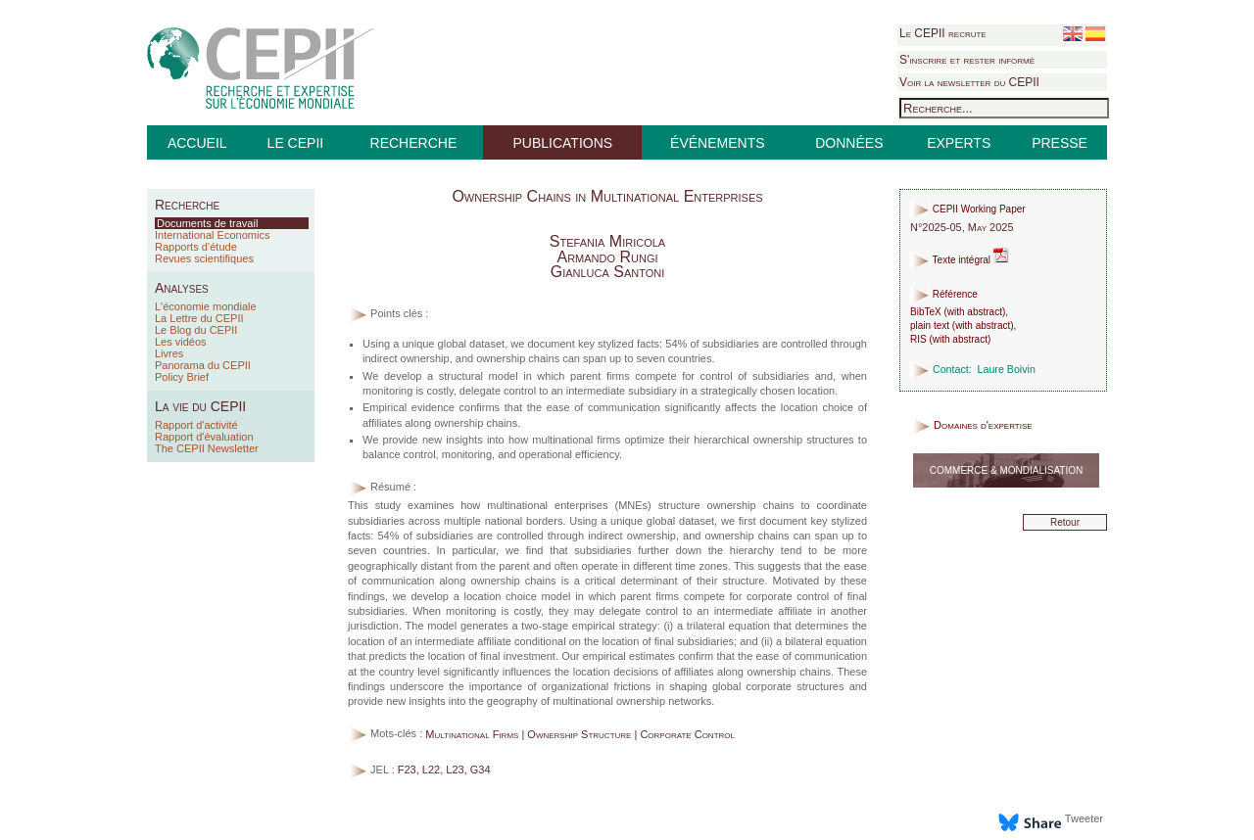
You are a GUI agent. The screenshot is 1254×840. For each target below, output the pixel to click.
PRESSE (1059, 143)
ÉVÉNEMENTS (717, 143)
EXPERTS (958, 143)
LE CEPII (295, 143)
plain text (929, 325)
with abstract (974, 311)
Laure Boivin (1007, 369)
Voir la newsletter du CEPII (969, 82)
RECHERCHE (414, 143)
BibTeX (925, 311)
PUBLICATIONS (562, 143)
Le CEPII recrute (943, 33)
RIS (918, 339)
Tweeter (1084, 818)
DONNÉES (849, 143)
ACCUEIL (197, 143)
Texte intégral (959, 260)
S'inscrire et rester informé (967, 60)
